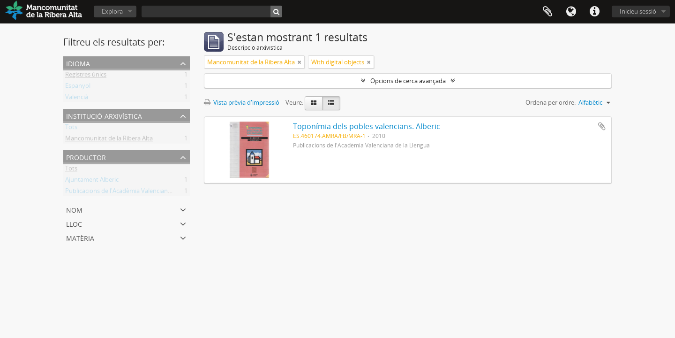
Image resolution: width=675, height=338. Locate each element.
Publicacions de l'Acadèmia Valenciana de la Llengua (137, 192)
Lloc (74, 223)
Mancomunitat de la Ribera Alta (109, 140)
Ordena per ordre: (550, 102)
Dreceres (594, 11)
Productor (86, 156)
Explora (112, 11)
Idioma (571, 11)
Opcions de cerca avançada (408, 81)
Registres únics (85, 76)
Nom (74, 209)
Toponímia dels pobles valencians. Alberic (366, 126)
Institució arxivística (104, 115)
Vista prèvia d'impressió (241, 102)
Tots (71, 128)
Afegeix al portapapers (602, 126)
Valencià (76, 98)
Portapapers (547, 11)
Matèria (80, 237)
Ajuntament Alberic (92, 181)
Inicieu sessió (638, 11)
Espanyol (77, 87)
